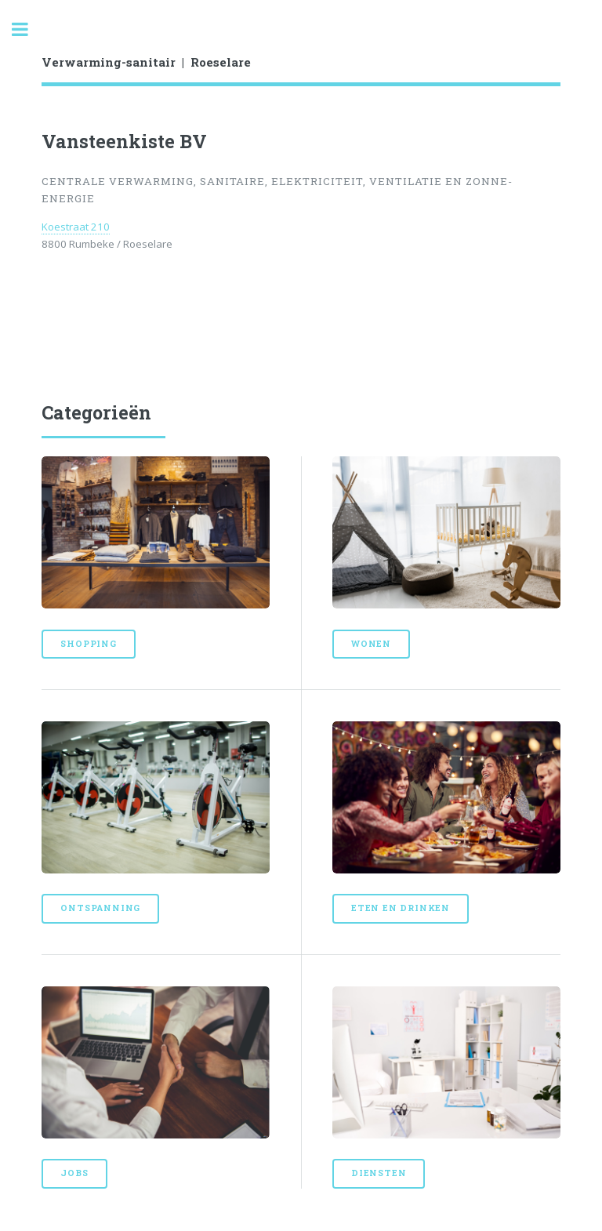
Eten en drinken (400, 907)
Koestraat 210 (76, 227)
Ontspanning (100, 907)
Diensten (378, 1172)
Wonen (371, 643)
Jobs (74, 1172)
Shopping (88, 643)
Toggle (28, 29)
